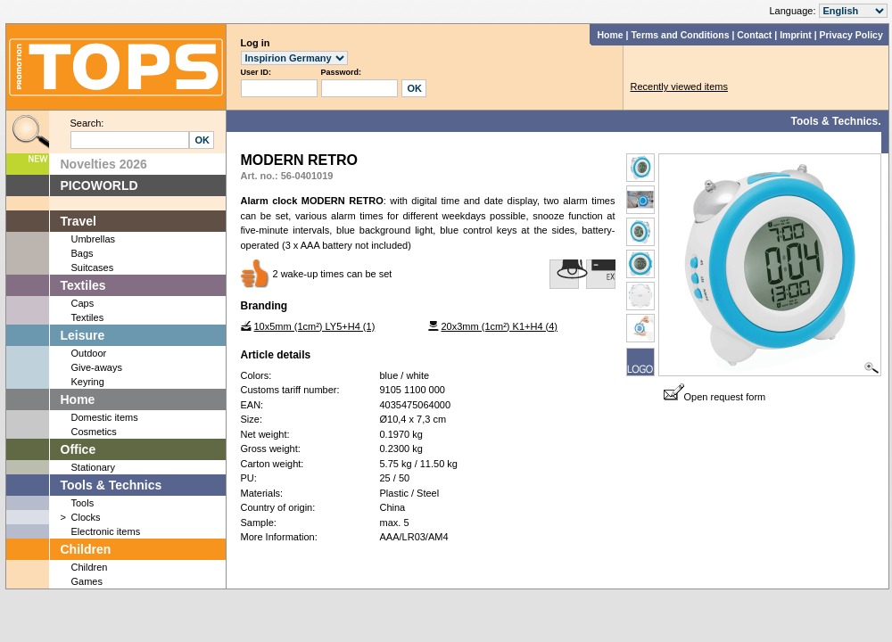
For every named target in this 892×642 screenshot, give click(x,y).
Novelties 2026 (104, 164)
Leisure (83, 335)
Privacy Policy (851, 34)
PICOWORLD (99, 185)
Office (78, 449)
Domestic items (104, 417)
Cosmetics (94, 431)
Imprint (796, 34)
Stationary (93, 467)
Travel (78, 221)
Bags (82, 253)
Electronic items (106, 531)
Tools (83, 503)
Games (87, 581)
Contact (754, 34)
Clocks (86, 517)
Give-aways (96, 367)
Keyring (87, 381)
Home (610, 34)
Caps (83, 303)
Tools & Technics (111, 485)
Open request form (715, 396)
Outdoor (89, 353)
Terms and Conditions (680, 34)
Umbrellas (93, 239)
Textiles (83, 285)
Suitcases (92, 267)
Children (86, 549)
